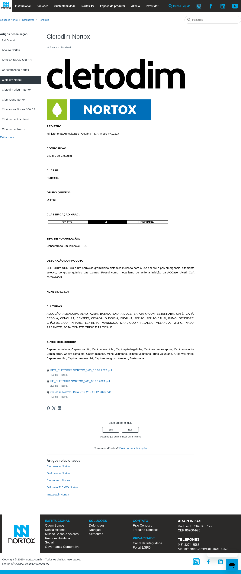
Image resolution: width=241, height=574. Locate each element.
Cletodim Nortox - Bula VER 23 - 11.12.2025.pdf (80, 392)
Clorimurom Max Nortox (17, 119)
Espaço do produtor (112, 6)
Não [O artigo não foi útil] (130, 429)
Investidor (152, 6)
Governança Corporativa (62, 547)
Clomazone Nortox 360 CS (18, 109)
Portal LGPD (141, 547)
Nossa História (55, 530)
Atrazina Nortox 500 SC (17, 60)
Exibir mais (7, 137)
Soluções (42, 6)
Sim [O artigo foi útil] (111, 429)
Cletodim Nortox (12, 79)
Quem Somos (54, 525)
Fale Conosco (142, 525)
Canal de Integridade (147, 543)
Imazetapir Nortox (58, 494)
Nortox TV (88, 6)
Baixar (64, 374)
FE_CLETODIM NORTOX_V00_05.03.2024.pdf (80, 381)
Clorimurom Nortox (14, 129)
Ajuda (186, 6)
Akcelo (135, 6)
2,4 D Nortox (10, 40)
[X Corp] (54, 408)
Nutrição (95, 530)
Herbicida (44, 19)
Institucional (23, 6)
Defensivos (28, 19)
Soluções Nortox (9, 19)
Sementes (96, 534)
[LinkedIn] (59, 408)
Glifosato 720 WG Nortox (62, 487)
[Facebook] (48, 408)
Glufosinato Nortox (58, 473)
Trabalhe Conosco (146, 530)
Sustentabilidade (65, 6)
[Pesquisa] (213, 20)
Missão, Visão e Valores (62, 534)
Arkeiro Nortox (11, 50)
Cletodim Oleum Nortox (16, 89)
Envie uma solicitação (133, 448)
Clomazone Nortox (13, 99)
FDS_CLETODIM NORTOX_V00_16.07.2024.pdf (81, 370)
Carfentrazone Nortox (15, 69)
